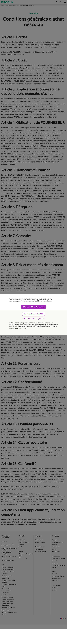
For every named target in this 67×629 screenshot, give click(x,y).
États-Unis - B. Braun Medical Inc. (33, 307)
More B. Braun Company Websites (33, 319)
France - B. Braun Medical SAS (33, 314)
